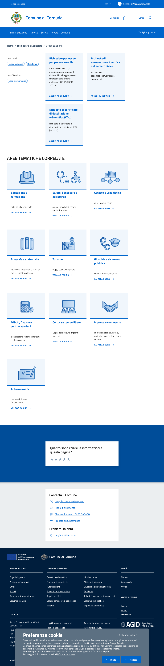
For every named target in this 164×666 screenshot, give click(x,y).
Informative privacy (93, 627)
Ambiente (88, 591)
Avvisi (124, 586)
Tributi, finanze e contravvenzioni (99, 596)
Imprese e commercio (94, 605)
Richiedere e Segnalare (29, 46)
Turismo (50, 605)
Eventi (124, 610)
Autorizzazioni (53, 586)
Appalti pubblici (54, 596)
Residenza (32, 64)
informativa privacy (66, 654)
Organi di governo (18, 577)
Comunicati (126, 582)
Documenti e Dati (18, 601)
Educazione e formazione (58, 591)
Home (10, 46)
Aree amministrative (19, 582)
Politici (13, 591)
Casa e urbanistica (17, 81)
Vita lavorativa (90, 577)
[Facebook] (122, 17)
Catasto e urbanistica (57, 577)
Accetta (133, 660)
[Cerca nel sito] (150, 18)
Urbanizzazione (16, 64)
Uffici (12, 586)
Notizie (124, 577)
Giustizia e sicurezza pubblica (97, 586)
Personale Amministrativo (22, 596)
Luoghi (124, 606)
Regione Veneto (17, 3)
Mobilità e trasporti (93, 582)
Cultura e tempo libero (94, 601)
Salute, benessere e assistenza (61, 601)
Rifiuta (113, 660)
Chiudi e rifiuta (129, 635)
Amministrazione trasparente (98, 623)
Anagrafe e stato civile (57, 582)
